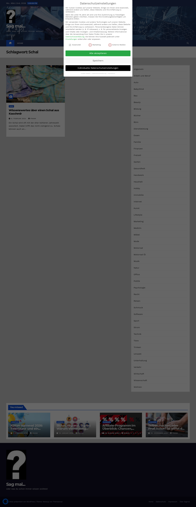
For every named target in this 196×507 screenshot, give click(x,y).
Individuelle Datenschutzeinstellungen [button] (98, 68)
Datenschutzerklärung (75, 37)
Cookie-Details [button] (86, 73)
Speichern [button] (98, 60)
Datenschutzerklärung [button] (99, 73)
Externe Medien (117, 45)
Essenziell (75, 45)
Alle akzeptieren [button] (98, 53)
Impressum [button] (111, 73)
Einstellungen (71, 39)
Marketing (95, 45)
